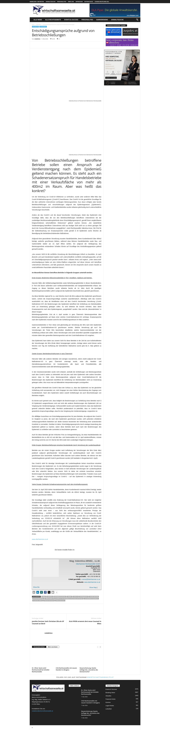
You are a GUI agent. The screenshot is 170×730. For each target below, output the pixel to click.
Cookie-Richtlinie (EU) (102, 1)
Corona (69, 596)
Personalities (61, 1)
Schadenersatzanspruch (91, 598)
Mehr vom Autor (53, 647)
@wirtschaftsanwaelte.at (100, 677)
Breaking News (110, 692)
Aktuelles (38, 24)
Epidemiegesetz (84, 596)
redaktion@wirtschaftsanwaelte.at (42, 711)
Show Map (92, 587)
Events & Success (71, 20)
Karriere (108, 702)
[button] (137, 19)
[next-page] (100, 647)
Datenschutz (88, 1)
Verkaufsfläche (60, 600)
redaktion (37, 39)
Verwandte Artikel (39, 647)
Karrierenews (102, 20)
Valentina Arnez (37, 600)
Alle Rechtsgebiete (53, 20)
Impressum (79, 1)
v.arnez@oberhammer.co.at (91, 579)
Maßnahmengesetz (38, 598)
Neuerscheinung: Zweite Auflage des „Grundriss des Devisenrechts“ (89, 670)
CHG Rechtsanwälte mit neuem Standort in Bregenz (66, 669)
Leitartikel (43, 26)
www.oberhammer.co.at (40, 539)
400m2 (43, 596)
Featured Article (110, 699)
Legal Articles (110, 705)
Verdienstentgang (49, 600)
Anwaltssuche (50, 1)
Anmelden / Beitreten (37, 1)
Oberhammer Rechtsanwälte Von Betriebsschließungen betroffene (64, 598)
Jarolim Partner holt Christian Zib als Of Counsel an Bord (48, 622)
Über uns (71, 1)
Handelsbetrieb (94, 596)
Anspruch (50, 596)
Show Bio (36, 587)
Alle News (38, 20)
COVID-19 (76, 596)
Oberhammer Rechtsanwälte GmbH (88, 564)
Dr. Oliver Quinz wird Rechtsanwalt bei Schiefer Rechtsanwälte (40, 670)
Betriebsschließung (60, 596)
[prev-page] (98, 647)
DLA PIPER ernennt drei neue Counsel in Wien (85, 622)
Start (33, 24)
